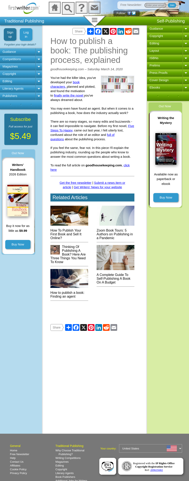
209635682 (156, 470)
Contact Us (17, 461)
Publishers (10, 96)
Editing (7, 81)
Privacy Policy (18, 473)
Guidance (9, 51)
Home (13, 450)
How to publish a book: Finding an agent (69, 292)
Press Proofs (159, 72)
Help (13, 458)
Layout (154, 50)
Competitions (12, 59)
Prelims (155, 65)
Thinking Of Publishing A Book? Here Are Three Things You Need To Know (68, 254)
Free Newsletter (19, 454)
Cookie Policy (18, 469)
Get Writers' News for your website (98, 187)
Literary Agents (13, 88)
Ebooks (155, 87)
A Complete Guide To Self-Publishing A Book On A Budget (115, 276)
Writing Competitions (68, 458)
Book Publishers (65, 476)
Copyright (9, 74)
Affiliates (15, 465)
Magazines (10, 66)
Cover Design (159, 80)
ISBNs (154, 58)
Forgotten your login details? (20, 44)
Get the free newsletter (76, 182)
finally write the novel (69, 95)
